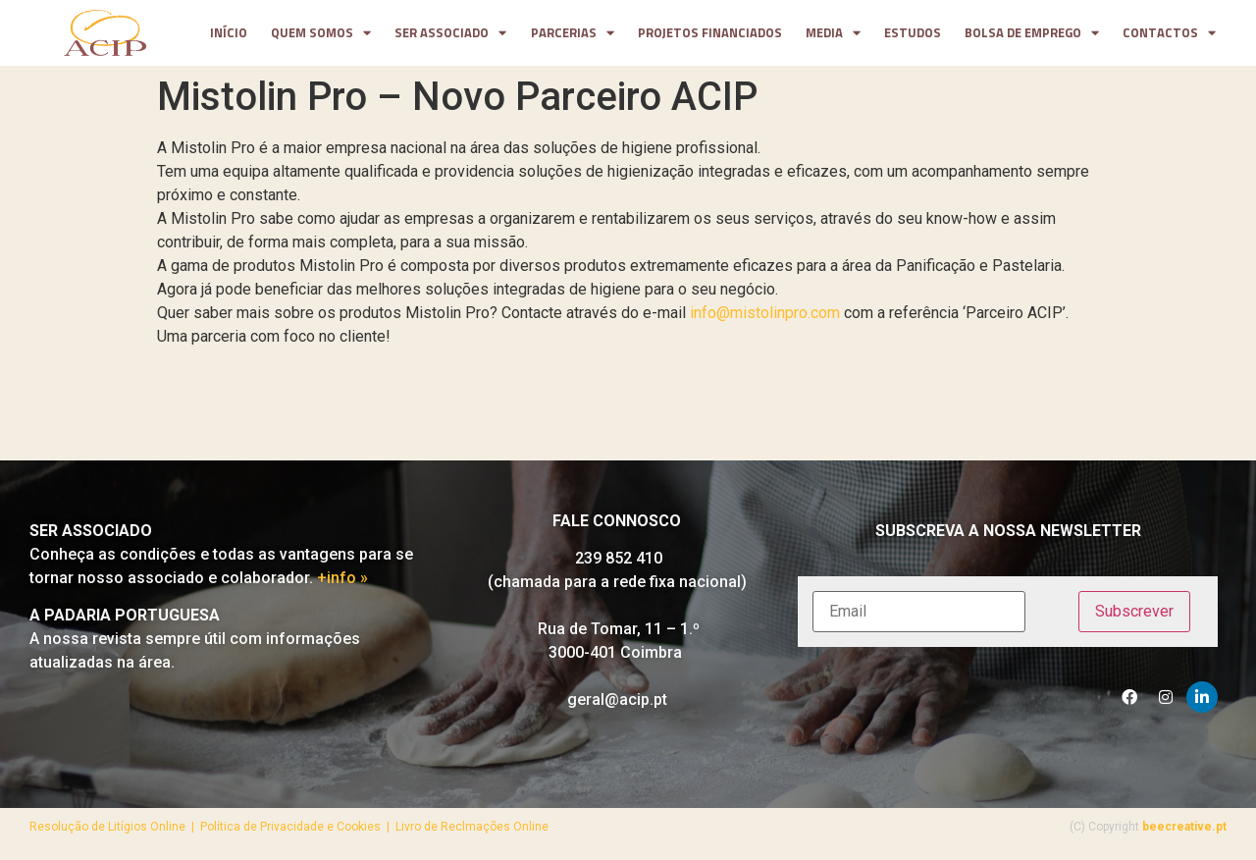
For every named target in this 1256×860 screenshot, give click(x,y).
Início (228, 33)
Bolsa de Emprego (1032, 33)
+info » (342, 577)
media (833, 33)
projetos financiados (710, 33)
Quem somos (321, 33)
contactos (1169, 33)
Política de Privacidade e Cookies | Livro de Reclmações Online (374, 826)
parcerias (572, 33)
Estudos (912, 33)
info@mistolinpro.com (765, 312)
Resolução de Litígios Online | (114, 826)
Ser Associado (450, 33)
